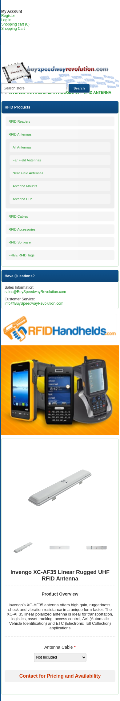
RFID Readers (19, 121)
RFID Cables (18, 216)
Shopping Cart (13, 28)
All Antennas (22, 147)
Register (8, 16)
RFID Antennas (20, 134)
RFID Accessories (22, 229)
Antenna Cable (59, 647)
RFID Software (20, 242)
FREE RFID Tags (21, 255)
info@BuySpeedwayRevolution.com (34, 303)
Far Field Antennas (27, 160)
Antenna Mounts (25, 186)
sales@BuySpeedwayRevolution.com (35, 292)
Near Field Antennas (28, 173)
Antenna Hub (22, 199)
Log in (6, 20)
